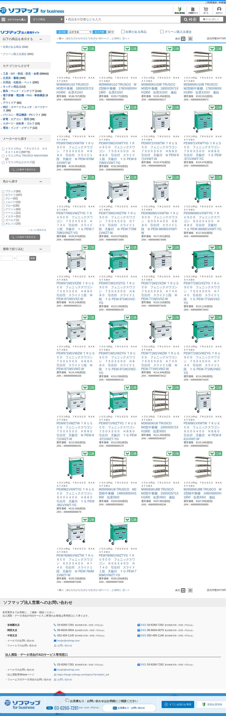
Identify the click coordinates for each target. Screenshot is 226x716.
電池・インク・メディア (20, 127)
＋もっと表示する (37, 230)
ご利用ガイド (193, 12)
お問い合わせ (64, 645)
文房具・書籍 (14, 77)
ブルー (12, 205)
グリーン (13, 209)
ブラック (13, 191)
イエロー (13, 216)
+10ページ (103, 38)
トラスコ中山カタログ (20, 162)
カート (206, 12)
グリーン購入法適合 (18, 53)
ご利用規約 (211, 2)
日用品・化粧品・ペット (21, 82)
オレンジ (13, 223)
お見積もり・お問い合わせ (129, 708)
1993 (116, 38)
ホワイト (13, 194)
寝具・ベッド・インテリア (22, 90)
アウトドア (12, 102)
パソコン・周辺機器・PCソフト (24, 114)
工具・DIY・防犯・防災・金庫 (26, 73)
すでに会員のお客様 (180, 704)
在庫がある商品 (15, 46)
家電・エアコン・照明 (19, 119)
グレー (11, 198)
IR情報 (222, 2)
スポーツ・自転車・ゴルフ (21, 123)
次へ (124, 38)
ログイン (219, 12)
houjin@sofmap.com (68, 640)
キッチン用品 (14, 86)
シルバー (13, 201)
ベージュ (13, 212)
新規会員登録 (179, 12)
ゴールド (12, 219)
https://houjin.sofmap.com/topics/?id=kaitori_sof (83, 674)
